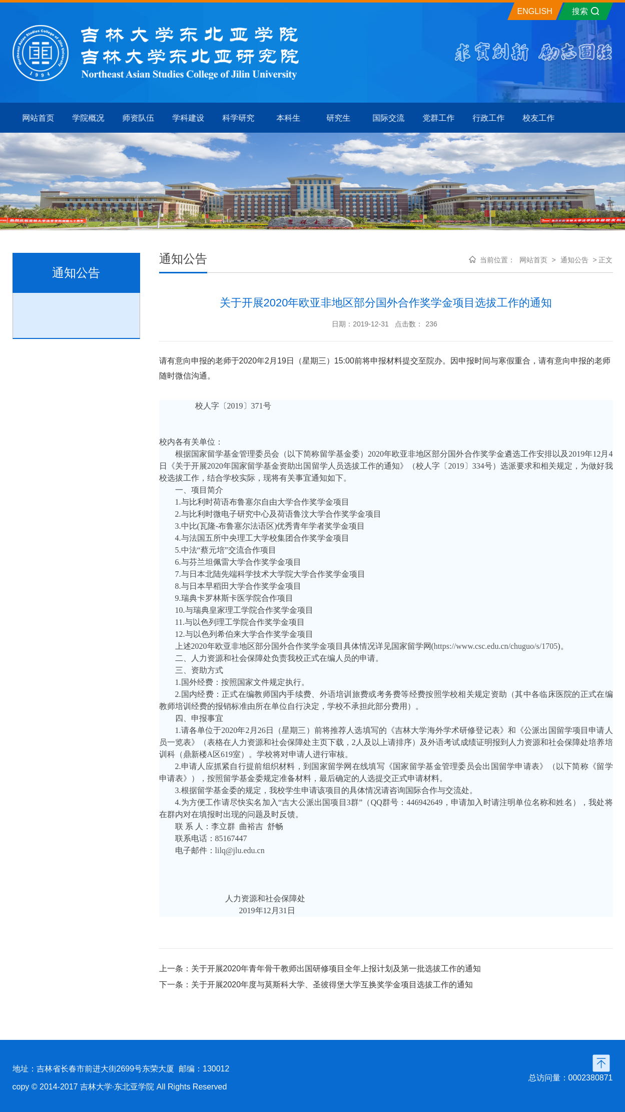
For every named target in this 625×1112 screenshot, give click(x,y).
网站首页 (533, 260)
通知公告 (574, 260)
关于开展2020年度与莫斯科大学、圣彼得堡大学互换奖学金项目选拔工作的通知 (332, 984)
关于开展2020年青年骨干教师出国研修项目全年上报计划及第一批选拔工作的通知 (336, 968)
